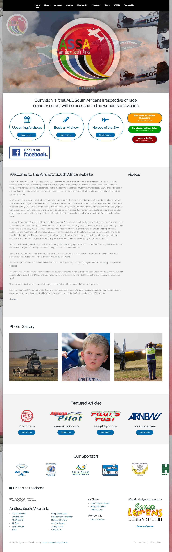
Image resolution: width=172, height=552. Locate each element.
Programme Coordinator (62, 517)
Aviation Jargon (58, 523)
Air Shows (57, 5)
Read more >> (27, 135)
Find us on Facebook (26, 488)
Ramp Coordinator (59, 513)
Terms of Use (140, 542)
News (107, 5)
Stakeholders (18, 517)
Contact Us (129, 5)
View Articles (27, 432)
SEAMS (117, 5)
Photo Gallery (97, 510)
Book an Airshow (66, 128)
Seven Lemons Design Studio (54, 542)
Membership (82, 5)
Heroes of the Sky (105, 128)
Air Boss (15, 523)
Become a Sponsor (145, 526)
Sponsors (96, 5)
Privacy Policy (156, 542)
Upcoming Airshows (27, 128)
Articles (69, 5)
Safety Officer (18, 526)
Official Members (98, 520)
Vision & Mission (19, 513)
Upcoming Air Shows (100, 503)
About (46, 5)
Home (37, 5)
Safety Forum (57, 526)
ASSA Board (17, 520)
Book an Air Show (98, 506)
